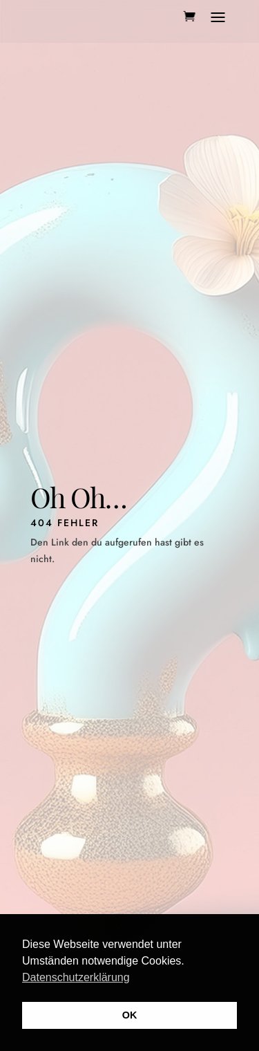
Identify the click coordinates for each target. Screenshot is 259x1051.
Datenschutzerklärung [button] (76, 977)
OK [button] (129, 1015)
